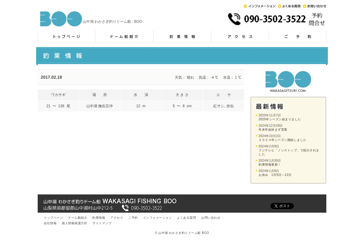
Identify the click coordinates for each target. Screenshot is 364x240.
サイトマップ (102, 223)
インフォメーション (260, 6)
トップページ (66, 36)
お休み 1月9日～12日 (275, 175)
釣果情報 (182, 36)
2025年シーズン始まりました (280, 119)
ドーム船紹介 (124, 36)
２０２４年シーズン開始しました (283, 140)
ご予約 (297, 36)
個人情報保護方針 (74, 223)
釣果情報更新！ (270, 164)
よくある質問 (289, 6)
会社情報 (50, 223)
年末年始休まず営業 (273, 129)
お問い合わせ (314, 6)
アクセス (240, 36)
